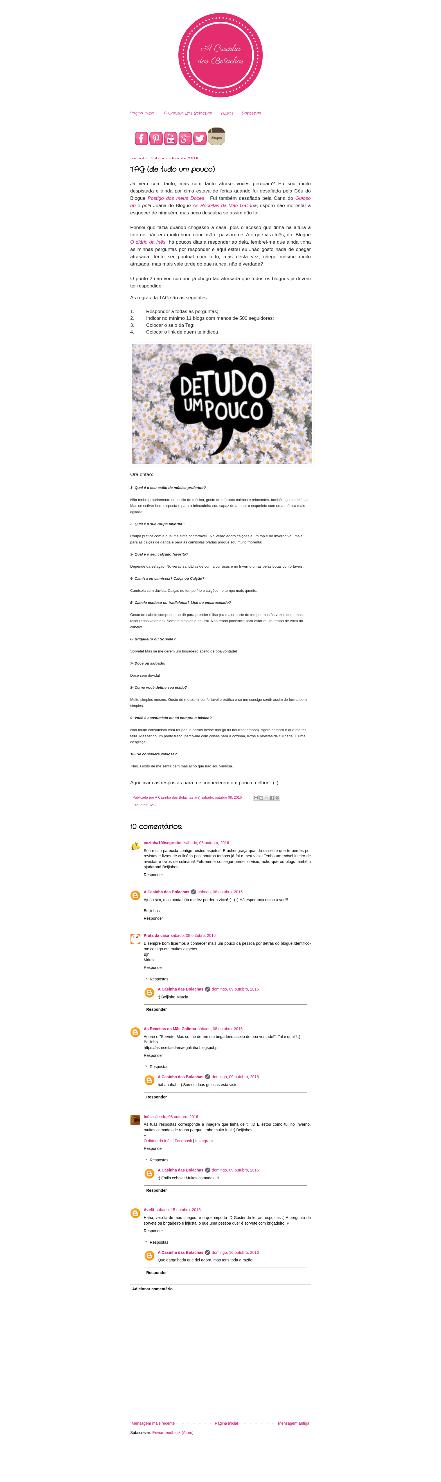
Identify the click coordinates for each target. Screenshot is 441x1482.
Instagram (204, 1141)
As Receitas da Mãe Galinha (170, 1028)
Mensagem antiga (293, 1423)
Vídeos (226, 113)
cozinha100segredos (163, 842)
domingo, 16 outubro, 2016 (235, 1252)
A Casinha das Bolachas (188, 113)
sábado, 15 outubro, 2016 (178, 1209)
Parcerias (251, 113)
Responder (153, 875)
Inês (148, 1116)
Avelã (149, 1209)
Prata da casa (156, 935)
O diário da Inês (147, 242)
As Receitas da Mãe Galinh (223, 205)
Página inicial (142, 113)
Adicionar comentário (152, 1289)
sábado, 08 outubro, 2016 (206, 842)
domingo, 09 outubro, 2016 (235, 989)
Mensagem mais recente (153, 1423)
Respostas (159, 979)
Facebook (183, 1141)
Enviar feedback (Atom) (173, 1432)
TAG (152, 805)
